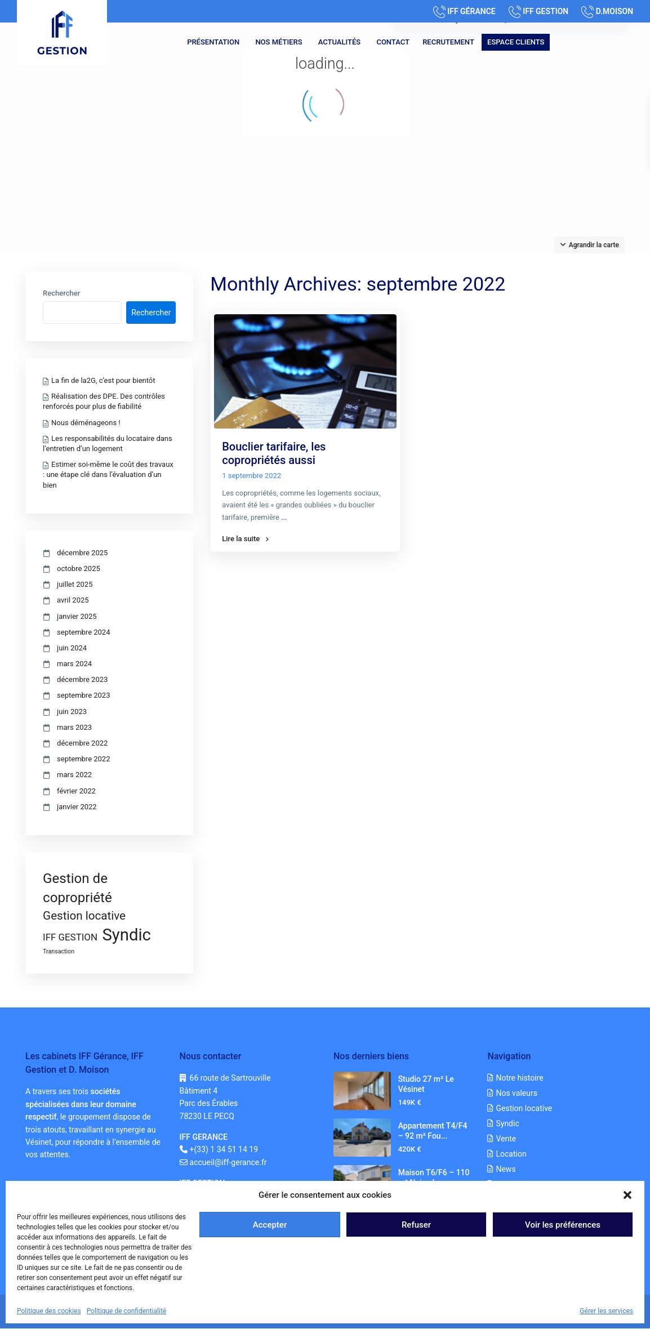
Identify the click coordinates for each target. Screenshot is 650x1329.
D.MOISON (614, 11)
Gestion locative (524, 1108)
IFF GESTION (545, 11)
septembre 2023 (83, 695)
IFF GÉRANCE (471, 11)
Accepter (270, 1225)
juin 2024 (72, 648)
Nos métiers (278, 42)
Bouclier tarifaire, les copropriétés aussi (274, 453)
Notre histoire (519, 1077)
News (505, 1169)
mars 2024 (74, 663)
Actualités (339, 42)
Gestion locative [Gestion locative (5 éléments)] (84, 915)
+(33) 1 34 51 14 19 (224, 1149)
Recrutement (448, 42)
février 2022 (76, 791)
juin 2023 (72, 711)
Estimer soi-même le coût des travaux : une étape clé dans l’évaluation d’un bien (108, 474)
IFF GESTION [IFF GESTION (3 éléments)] (70, 937)
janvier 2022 (77, 806)
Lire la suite (245, 539)
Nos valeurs (516, 1093)
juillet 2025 (74, 584)
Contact (392, 42)
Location (511, 1153)
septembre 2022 (83, 759)
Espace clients (515, 42)
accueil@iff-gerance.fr (228, 1162)
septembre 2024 (83, 632)
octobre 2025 (78, 568)
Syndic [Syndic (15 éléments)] (126, 934)
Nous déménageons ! (86, 422)
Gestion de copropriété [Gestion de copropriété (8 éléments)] (77, 888)
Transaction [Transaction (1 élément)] (58, 951)
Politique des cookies (49, 1311)
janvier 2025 (77, 616)
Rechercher (61, 293)
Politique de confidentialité (127, 1311)
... (284, 517)
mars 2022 (74, 774)
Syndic (507, 1123)
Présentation (213, 42)
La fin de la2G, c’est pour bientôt (103, 380)
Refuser (416, 1225)
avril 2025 (72, 600)
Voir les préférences (562, 1225)
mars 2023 (74, 727)
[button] (627, 1195)
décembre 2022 (82, 743)
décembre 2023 (82, 679)
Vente (506, 1138)
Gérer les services (606, 1311)
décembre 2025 (82, 552)
